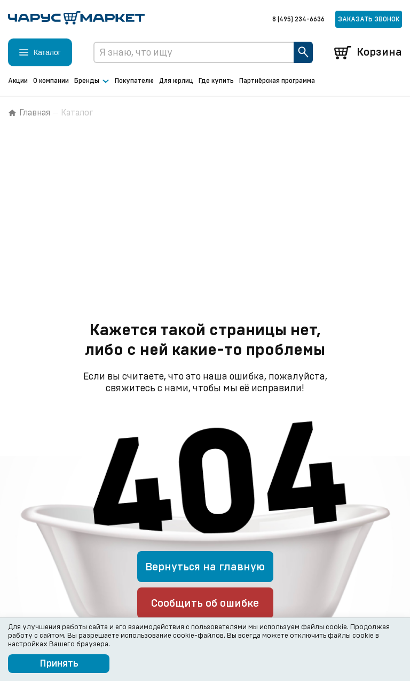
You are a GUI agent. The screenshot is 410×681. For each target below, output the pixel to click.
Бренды (91, 81)
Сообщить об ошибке (205, 603)
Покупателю (134, 81)
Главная (29, 113)
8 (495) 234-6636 (298, 19)
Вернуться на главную (205, 567)
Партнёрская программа (277, 81)
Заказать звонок (368, 19)
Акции (18, 81)
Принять (59, 664)
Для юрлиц (176, 81)
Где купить (216, 81)
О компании (51, 81)
